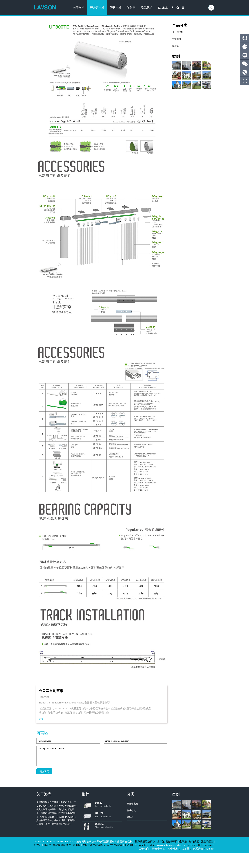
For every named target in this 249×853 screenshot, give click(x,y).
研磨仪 (77, 844)
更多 (41, 718)
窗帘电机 (129, 844)
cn (213, 844)
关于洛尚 (78, 7)
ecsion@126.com (197, 844)
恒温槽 (47, 844)
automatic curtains (146, 844)
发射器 (131, 7)
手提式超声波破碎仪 (93, 844)
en (209, 844)
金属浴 (183, 841)
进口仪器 (194, 841)
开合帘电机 (97, 7)
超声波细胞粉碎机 (167, 841)
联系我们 (146, 7)
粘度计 (38, 844)
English (163, 7)
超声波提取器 (114, 844)
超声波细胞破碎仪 (145, 841)
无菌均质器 (207, 841)
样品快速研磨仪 (62, 844)
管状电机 (115, 7)
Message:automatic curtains (101, 756)
